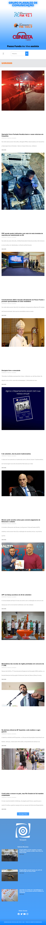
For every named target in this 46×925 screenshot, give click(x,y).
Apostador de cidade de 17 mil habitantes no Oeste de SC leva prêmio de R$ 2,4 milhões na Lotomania (31, 891)
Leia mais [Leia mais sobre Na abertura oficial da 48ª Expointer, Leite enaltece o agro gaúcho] (4, 745)
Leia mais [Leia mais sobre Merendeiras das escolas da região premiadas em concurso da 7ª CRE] (4, 679)
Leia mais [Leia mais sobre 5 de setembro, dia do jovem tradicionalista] (4, 467)
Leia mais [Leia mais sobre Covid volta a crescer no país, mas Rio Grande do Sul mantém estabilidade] (4, 809)
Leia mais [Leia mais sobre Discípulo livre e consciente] (4, 384)
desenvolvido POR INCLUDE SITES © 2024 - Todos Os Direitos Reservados (23, 922)
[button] (3, 53)
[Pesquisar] (26, 53)
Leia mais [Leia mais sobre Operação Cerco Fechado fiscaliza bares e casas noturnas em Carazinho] (4, 149)
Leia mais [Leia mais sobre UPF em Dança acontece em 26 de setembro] (4, 608)
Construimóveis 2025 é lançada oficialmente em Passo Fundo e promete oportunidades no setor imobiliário (23, 300)
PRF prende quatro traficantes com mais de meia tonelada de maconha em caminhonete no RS (22, 234)
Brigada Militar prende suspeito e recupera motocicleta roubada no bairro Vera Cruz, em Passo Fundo (31, 851)
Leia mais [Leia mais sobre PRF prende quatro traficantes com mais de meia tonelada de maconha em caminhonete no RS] (4, 249)
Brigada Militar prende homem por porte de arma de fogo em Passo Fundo (30, 870)
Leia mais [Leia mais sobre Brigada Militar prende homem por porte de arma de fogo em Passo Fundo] (21, 873)
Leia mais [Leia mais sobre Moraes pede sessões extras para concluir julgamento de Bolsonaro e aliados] (4, 539)
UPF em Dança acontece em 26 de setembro (16, 595)
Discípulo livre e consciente (11, 370)
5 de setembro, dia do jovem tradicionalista (16, 454)
